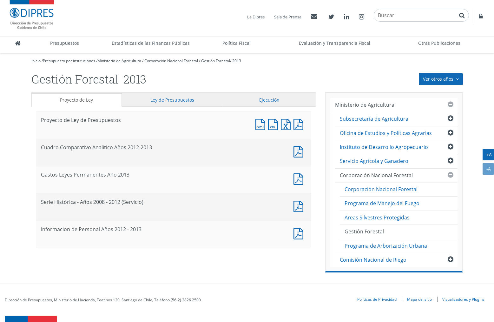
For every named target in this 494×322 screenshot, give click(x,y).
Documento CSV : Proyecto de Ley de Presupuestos (274, 124)
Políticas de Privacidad (377, 299)
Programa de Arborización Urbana (386, 245)
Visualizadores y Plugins (463, 299)
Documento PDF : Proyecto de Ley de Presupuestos (299, 124)
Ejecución (269, 100)
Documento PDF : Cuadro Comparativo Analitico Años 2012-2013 (299, 151)
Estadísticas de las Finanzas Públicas (151, 43)
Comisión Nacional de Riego (373, 259)
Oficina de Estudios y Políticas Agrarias (386, 133)
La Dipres (256, 17)
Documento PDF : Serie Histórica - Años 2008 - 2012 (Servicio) (299, 205)
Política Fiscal (236, 43)
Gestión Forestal (215, 61)
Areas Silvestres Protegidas (377, 217)
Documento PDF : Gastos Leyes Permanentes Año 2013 (299, 178)
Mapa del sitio (419, 299)
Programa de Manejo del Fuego (382, 203)
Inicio (36, 61)
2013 (236, 61)
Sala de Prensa (287, 17)
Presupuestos (64, 43)
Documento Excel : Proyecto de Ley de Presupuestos (287, 124)
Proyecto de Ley (76, 100)
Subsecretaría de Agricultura (374, 118)
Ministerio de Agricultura (119, 61)
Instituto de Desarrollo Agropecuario (384, 147)
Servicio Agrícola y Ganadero (374, 161)
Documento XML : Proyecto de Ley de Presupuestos (261, 124)
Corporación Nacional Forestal (171, 61)
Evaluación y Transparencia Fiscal (334, 43)
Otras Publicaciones (439, 43)
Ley (172, 100)
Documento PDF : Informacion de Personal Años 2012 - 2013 (299, 233)
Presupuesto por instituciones (69, 61)
